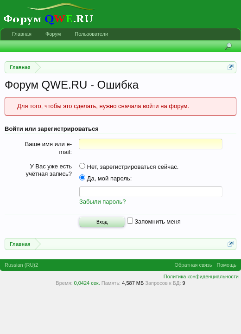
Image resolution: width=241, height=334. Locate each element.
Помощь (227, 266)
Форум (53, 34)
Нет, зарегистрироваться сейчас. (128, 166)
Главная (22, 34)
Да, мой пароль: (105, 178)
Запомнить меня (154, 222)
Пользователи (91, 34)
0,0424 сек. (87, 284)
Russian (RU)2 (21, 266)
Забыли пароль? (102, 202)
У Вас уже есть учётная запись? (48, 170)
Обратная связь (193, 266)
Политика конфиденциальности (201, 278)
